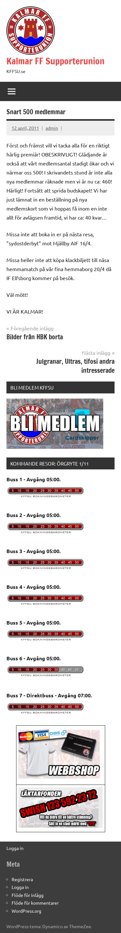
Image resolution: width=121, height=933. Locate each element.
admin (51, 128)
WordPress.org (26, 911)
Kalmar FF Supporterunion (55, 61)
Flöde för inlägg (28, 895)
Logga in (15, 848)
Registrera (22, 879)
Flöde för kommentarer (35, 903)
